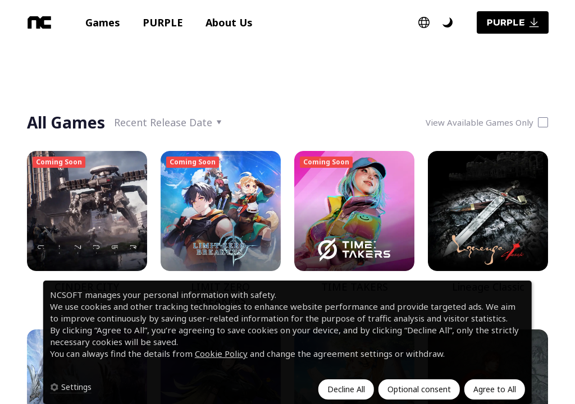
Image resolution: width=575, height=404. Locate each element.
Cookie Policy (221, 353)
